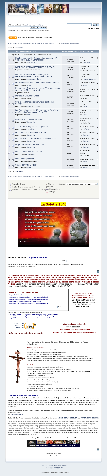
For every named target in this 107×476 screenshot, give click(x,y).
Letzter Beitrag (87, 51)
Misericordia (30, 122)
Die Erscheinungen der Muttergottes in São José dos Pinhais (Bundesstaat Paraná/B (36, 111)
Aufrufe (75, 51)
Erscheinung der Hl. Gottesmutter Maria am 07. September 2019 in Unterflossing (36, 59)
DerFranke (86, 129)
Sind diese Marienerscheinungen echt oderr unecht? (34, 103)
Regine (28, 85)
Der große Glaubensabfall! (27, 96)
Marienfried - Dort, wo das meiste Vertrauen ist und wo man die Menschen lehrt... (37, 89)
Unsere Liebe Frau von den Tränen (30, 133)
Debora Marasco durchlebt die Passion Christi (35, 139)
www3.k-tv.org (19, 323)
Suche (11, 257)
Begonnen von (29, 51)
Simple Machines (62, 465)
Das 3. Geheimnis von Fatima (28, 152)
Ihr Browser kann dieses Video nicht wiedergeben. (53, 227)
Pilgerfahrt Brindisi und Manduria (29, 145)
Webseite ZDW (35, 14)
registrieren (40, 25)
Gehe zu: (61, 184)
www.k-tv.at (20, 327)
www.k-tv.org (19, 325)
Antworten (66, 51)
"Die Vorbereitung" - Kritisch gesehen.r (32, 127)
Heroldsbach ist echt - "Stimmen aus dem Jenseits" (38, 83)
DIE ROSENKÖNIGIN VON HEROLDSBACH (35, 67)
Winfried (29, 106)
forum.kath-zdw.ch (90, 418)
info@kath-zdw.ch (17, 414)
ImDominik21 (30, 129)
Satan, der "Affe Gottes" (26, 165)
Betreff (19, 51)
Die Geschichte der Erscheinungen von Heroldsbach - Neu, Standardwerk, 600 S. (33, 75)
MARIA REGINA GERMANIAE (28, 119)
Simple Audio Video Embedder (54, 467)
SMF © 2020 (53, 465)
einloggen (28, 25)
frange (85, 106)
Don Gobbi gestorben (24, 159)
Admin (28, 115)
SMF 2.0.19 (45, 465)
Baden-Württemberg (33, 79)
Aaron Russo (30, 62)
